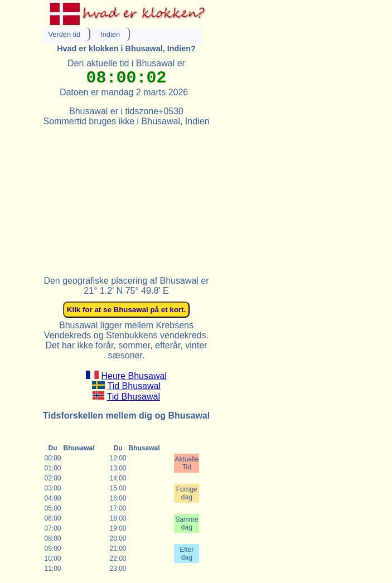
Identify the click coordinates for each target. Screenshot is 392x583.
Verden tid (65, 34)
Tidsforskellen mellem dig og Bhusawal (126, 415)
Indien (110, 34)
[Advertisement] (126, 196)
